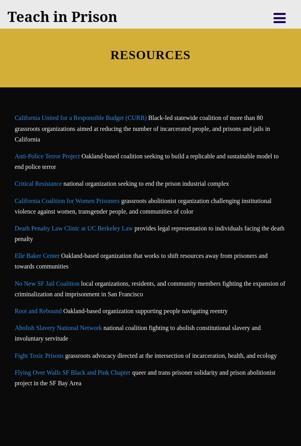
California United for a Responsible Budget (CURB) (81, 117)
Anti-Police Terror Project (48, 156)
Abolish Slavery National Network (58, 328)
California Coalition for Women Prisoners (67, 201)
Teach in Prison (62, 16)
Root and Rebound (38, 311)
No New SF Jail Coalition (47, 283)
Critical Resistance (39, 183)
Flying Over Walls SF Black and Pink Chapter (73, 372)
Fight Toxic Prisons (39, 355)
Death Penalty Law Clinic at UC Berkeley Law (74, 228)
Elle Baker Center (37, 255)
